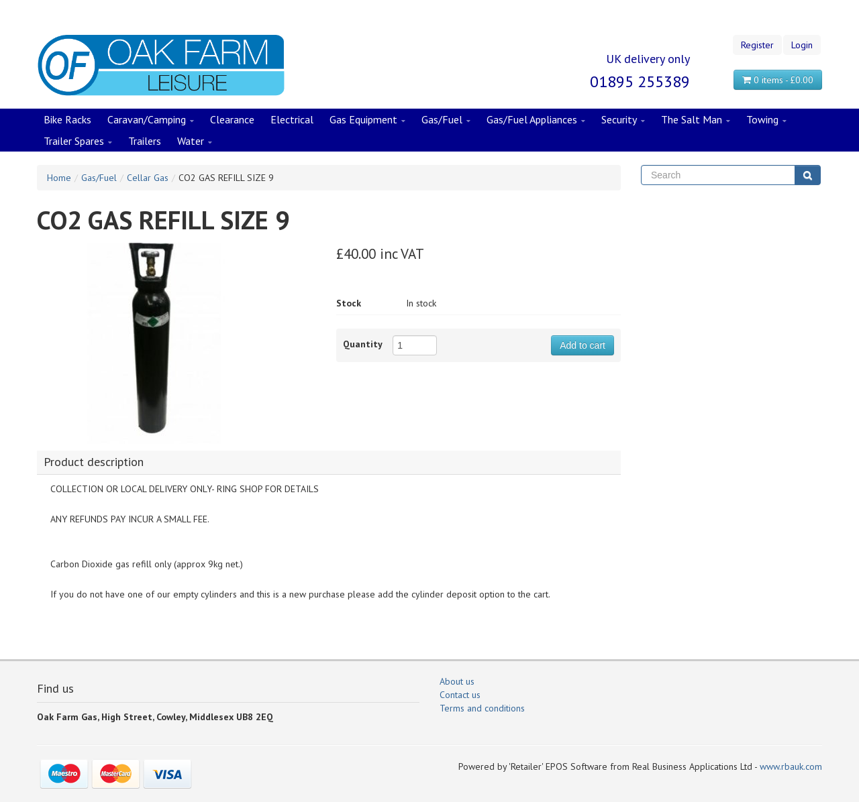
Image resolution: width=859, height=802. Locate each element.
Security (623, 120)
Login (802, 45)
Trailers (144, 141)
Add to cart (582, 345)
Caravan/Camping (150, 120)
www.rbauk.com (791, 766)
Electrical (291, 119)
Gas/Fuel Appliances (536, 120)
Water (194, 141)
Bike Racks (67, 119)
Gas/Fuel (445, 120)
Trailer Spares (78, 141)
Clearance (232, 119)
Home (59, 178)
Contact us (460, 695)
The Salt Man (695, 120)
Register (757, 45)
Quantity (363, 344)
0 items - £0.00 (777, 80)
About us (457, 681)
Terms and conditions (482, 708)
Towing (766, 120)
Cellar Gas (147, 178)
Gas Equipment (367, 120)
